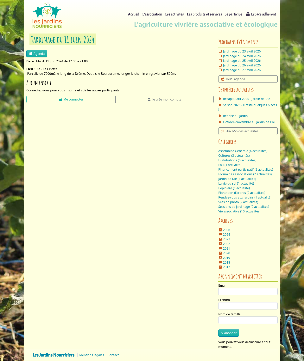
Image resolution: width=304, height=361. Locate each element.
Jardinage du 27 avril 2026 (242, 70)
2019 (224, 258)
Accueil (133, 14)
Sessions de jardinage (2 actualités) (243, 207)
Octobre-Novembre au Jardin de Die (246, 122)
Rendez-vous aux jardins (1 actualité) (244, 197)
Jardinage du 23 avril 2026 (242, 51)
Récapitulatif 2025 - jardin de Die (244, 99)
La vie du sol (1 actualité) (236, 183)
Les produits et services (204, 14)
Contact (113, 355)
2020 (224, 253)
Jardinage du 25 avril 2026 (242, 60)
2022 (224, 244)
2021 (224, 248)
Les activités (174, 14)
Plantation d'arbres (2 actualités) (241, 193)
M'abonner (229, 333)
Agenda (37, 54)
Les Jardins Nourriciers (53, 355)
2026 (224, 230)
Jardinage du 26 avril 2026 (242, 65)
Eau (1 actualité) (229, 165)
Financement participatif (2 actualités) (245, 169)
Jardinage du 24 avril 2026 (242, 56)
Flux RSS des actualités (239, 131)
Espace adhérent (260, 14)
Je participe (233, 14)
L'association (152, 14)
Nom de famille (229, 314)
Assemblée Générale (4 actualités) (242, 151)
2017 (224, 267)
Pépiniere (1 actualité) (234, 188)
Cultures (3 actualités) (234, 155)
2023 (224, 239)
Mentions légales (91, 355)
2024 (224, 234)
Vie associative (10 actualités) (239, 211)
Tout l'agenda (233, 79)
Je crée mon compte (164, 99)
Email (222, 285)
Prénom (224, 300)
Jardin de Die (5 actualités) (237, 179)
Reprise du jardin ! (233, 116)
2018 (224, 262)
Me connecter (71, 99)
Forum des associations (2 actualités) (245, 174)
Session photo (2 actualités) (238, 202)
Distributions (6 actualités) (237, 160)
